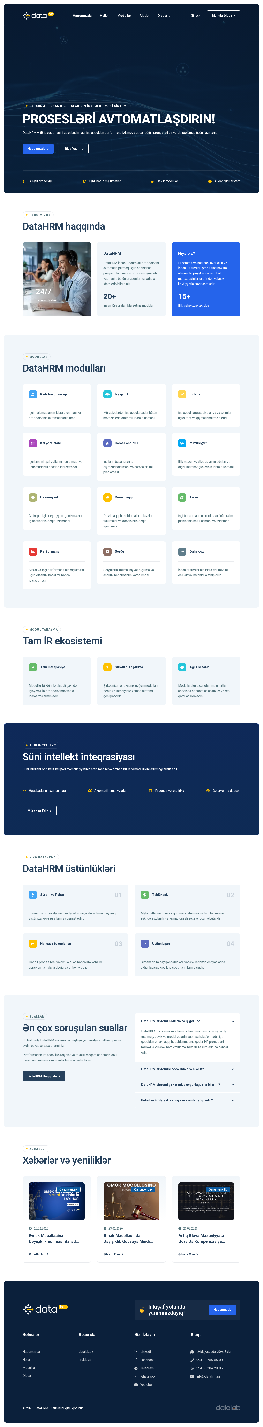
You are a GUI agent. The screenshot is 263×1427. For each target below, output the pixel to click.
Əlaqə (27, 1376)
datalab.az (86, 1352)
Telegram (144, 1368)
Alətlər (148, 16)
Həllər (108, 16)
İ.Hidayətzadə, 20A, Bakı (211, 1352)
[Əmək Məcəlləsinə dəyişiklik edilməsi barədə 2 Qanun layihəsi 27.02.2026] (57, 1201)
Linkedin (143, 1352)
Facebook (145, 1360)
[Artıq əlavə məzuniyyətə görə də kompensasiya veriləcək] (206, 1201)
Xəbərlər (168, 16)
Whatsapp (145, 1376)
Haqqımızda (85, 16)
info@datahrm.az (205, 1376)
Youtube (143, 1384)
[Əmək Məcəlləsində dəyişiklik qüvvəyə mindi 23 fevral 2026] (131, 1201)
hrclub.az (85, 1360)
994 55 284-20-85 (207, 1368)
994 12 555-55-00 (207, 1360)
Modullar (128, 16)
